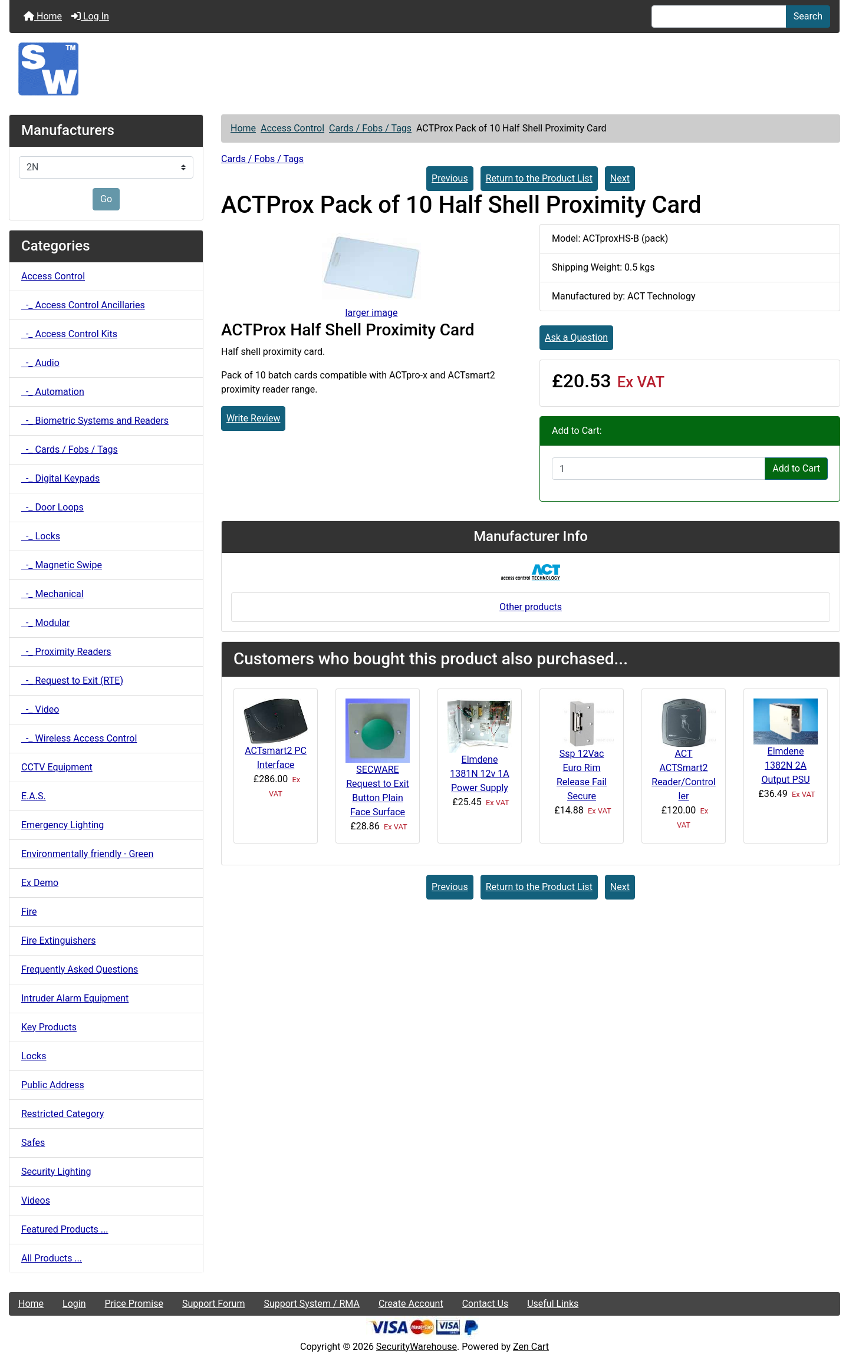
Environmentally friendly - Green (87, 853)
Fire (29, 911)
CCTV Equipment (57, 767)
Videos (35, 1200)
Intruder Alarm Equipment (75, 998)
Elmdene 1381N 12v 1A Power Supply (479, 773)
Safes (33, 1142)
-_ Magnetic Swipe (61, 565)
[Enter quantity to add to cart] (658, 468)
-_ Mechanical (52, 593)
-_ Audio (40, 362)
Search (808, 16)
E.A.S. (33, 796)
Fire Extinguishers (58, 940)
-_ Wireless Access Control (79, 738)
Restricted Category (62, 1113)
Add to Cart (796, 468)
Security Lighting (56, 1171)
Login (73, 1303)
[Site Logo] (424, 68)
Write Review (253, 418)
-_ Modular (45, 622)
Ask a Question (576, 337)
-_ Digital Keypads (60, 478)
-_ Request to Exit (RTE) (72, 680)
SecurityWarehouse (416, 1346)
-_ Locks (40, 536)
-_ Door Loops (52, 507)
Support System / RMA (311, 1303)
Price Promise (134, 1303)
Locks (33, 1056)
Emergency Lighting (62, 825)
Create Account (411, 1303)
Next (620, 178)
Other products (530, 606)
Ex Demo (39, 882)
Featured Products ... (64, 1229)
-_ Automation (52, 391)
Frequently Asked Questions (79, 969)
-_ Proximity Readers (66, 651)
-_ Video (40, 709)
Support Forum (213, 1303)
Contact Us (485, 1303)
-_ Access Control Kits (69, 334)
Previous (450, 178)
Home (43, 16)
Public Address (52, 1085)
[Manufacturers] (106, 167)
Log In (90, 16)
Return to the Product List (539, 178)
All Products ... (51, 1258)
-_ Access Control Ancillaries (83, 305)
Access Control (292, 128)
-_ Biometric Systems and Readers (95, 420)
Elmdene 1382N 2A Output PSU (785, 765)
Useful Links (552, 1303)
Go (106, 199)
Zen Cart (531, 1346)
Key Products (49, 1027)
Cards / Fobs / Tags (370, 128)
